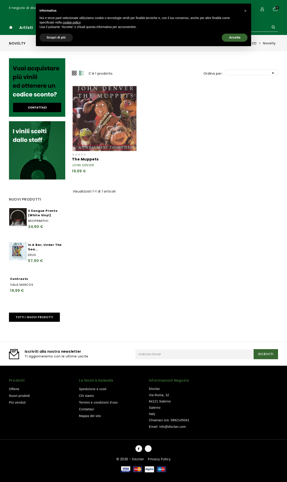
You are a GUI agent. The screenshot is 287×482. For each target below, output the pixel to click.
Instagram (148, 448)
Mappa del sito (90, 416)
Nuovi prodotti (19, 396)
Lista (81, 73)
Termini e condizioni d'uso (98, 402)
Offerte (14, 389)
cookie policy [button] (71, 22)
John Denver (83, 165)
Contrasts (19, 279)
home (11, 27)
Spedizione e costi (93, 389)
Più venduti (17, 402)
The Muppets (85, 159)
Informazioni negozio (169, 380)
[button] (245, 10)
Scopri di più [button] (56, 37)
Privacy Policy (159, 459)
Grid (74, 73)
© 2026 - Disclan (130, 459)
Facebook (138, 448)
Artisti (26, 27)
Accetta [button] (234, 37)
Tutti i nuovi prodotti (34, 317)
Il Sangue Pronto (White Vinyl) (43, 213)
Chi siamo (86, 396)
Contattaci (86, 409)
